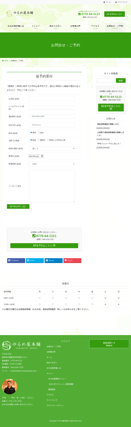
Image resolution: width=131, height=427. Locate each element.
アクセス (49, 394)
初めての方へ (51, 362)
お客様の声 (50, 351)
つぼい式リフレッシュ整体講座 (60, 384)
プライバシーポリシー (55, 405)
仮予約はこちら (114, 14)
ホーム (107, 2)
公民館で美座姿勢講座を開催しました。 (110, 133)
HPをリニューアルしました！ (109, 143)
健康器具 (51, 389)
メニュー (50, 373)
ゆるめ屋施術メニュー (57, 378)
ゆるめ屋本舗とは (53, 368)
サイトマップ (121, 2)
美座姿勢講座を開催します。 (108, 124)
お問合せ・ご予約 (53, 346)
